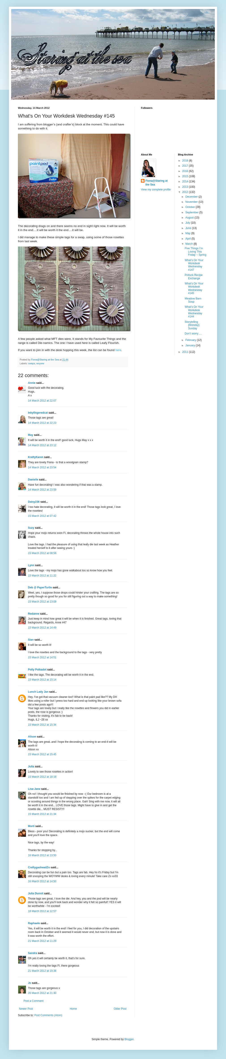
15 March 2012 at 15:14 (42, 679)
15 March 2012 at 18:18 (42, 776)
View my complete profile (156, 189)
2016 (185, 171)
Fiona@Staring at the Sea (156, 182)
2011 (185, 352)
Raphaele (34, 923)
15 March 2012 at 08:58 (42, 553)
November (191, 201)
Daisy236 (34, 501)
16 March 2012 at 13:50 (42, 855)
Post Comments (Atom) (48, 1015)
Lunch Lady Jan (38, 691)
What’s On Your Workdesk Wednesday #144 (194, 311)
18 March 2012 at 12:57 (42, 911)
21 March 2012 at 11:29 (42, 941)
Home (73, 1008)
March (189, 243)
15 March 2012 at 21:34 (42, 814)
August (189, 217)
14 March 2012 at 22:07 (42, 400)
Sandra (32, 953)
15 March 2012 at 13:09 (42, 601)
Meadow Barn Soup (193, 300)
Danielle (33, 479)
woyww (40, 363)
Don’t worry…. (193, 333)
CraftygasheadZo (39, 867)
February (191, 340)
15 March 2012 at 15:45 (42, 754)
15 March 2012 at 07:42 (42, 515)
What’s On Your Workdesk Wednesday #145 (194, 288)
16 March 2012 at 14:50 (42, 881)
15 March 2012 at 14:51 (42, 657)
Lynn (31, 565)
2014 (185, 181)
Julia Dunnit (35, 893)
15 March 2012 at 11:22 (42, 575)
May (30, 435)
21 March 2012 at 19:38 (42, 970)
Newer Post (26, 1008)
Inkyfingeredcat (38, 412)
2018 (185, 160)
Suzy (31, 527)
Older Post (120, 1008)
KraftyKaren (35, 457)
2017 (185, 165)
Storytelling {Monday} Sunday (192, 325)
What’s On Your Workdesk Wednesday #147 (194, 265)
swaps (31, 363)
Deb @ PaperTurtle (40, 587)
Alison (32, 736)
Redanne (33, 613)
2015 (185, 176)
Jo (29, 983)
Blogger (129, 1039)
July (188, 222)
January (190, 345)
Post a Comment (33, 1000)
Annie (31, 382)
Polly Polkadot (37, 669)
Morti (31, 826)
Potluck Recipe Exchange (194, 276)
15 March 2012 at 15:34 (42, 724)
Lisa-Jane (34, 788)
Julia (31, 766)
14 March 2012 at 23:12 (42, 445)
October (190, 207)
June (188, 228)
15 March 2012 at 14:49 (42, 627)
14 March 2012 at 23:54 (42, 467)
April (188, 238)
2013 (185, 186)
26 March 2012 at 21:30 (42, 993)
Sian (31, 639)
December (191, 196)
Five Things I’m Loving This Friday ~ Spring (195, 251)
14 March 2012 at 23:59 (42, 489)
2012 (185, 192)
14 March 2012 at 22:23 (42, 422)
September (192, 212)
